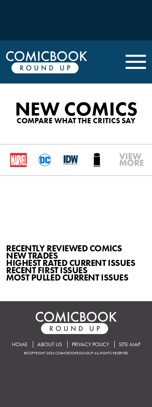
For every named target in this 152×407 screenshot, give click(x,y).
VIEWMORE (122, 159)
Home (20, 344)
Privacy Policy (90, 344)
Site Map (129, 344)
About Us (49, 344)
